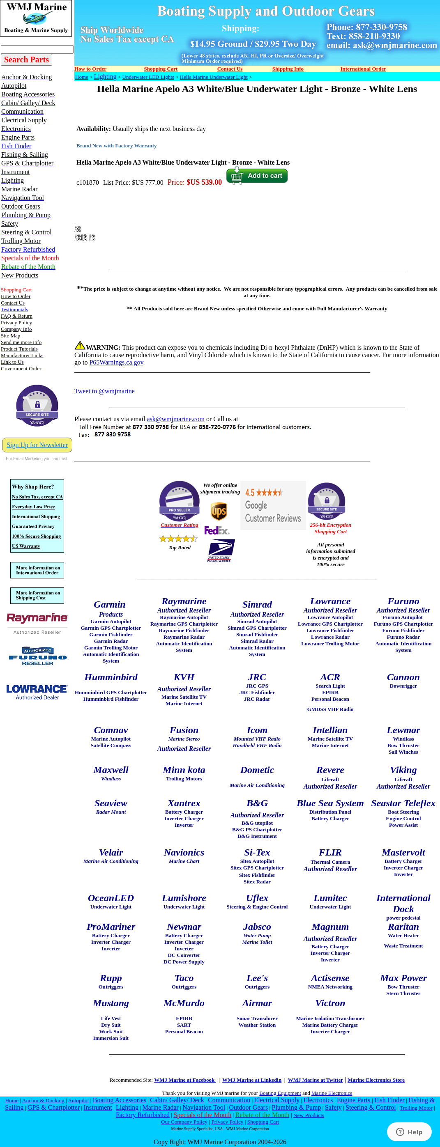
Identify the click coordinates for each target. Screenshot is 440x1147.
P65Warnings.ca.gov (116, 362)
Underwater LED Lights (148, 77)
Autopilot (78, 1100)
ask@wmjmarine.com (175, 418)
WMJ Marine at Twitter (315, 1080)
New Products (308, 1115)
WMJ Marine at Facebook (185, 1080)
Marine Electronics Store (376, 1080)
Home (81, 77)
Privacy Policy (227, 1122)
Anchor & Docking (43, 1100)
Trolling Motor (416, 1108)
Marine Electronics (331, 1093)
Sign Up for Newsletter (37, 444)
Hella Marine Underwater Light (214, 77)
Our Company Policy (184, 1122)
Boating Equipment (280, 1093)
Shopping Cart (263, 1122)
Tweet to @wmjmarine (104, 391)
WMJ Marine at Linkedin (251, 1080)
